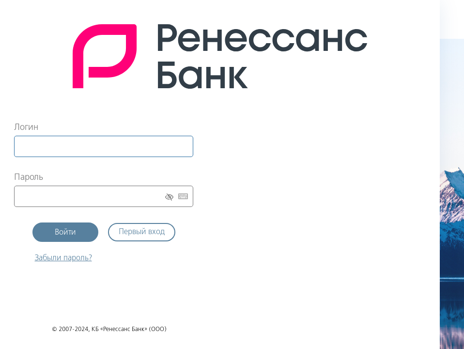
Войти (65, 233)
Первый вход (142, 232)
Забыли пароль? (63, 258)
